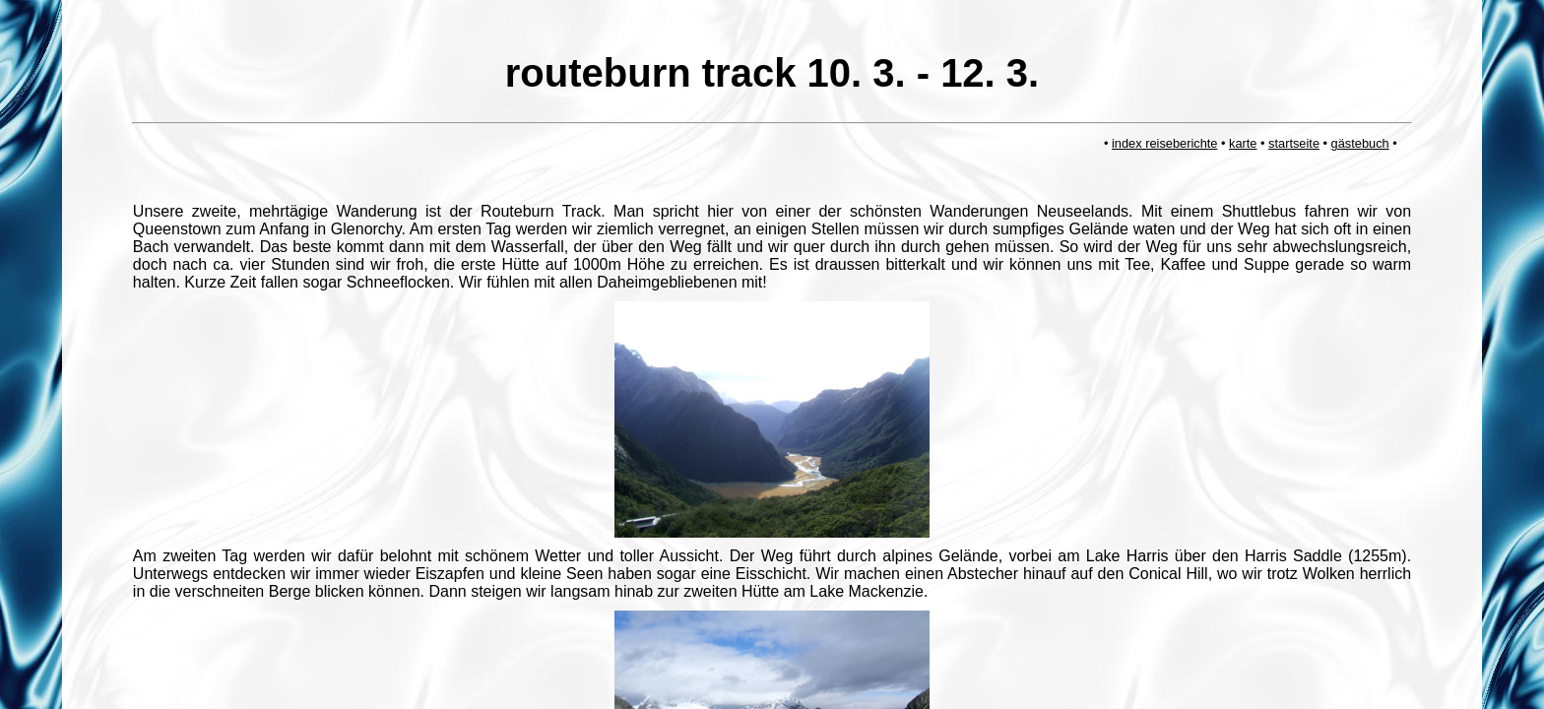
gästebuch (1360, 143)
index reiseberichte (1164, 143)
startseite (1293, 143)
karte (1242, 143)
